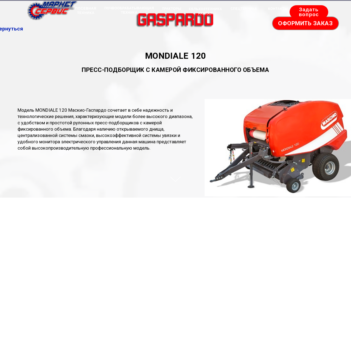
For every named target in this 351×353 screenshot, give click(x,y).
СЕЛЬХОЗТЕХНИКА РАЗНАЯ (205, 11)
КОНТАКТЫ (278, 9)
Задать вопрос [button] (309, 12)
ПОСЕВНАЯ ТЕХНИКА (85, 11)
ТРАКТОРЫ (172, 9)
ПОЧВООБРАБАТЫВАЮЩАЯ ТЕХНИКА (129, 10)
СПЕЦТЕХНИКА (244, 9)
